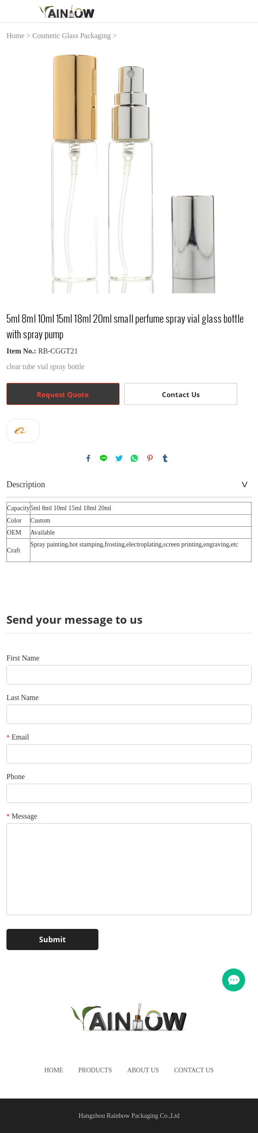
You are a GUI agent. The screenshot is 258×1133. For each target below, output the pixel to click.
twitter (119, 458)
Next (239, 171)
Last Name (22, 697)
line (103, 458)
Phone (15, 776)
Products (95, 1070)
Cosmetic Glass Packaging (71, 36)
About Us (143, 1070)
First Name (23, 658)
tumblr (165, 458)
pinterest (150, 458)
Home (15, 36)
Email (17, 737)
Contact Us (181, 394)
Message (21, 816)
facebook (88, 458)
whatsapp (134, 458)
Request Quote (63, 394)
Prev (18, 171)
